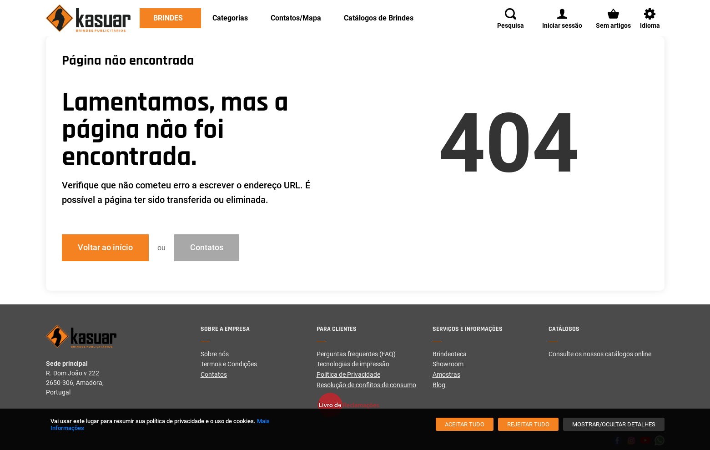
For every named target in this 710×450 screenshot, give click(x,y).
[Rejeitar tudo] (528, 424)
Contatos (206, 247)
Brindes (168, 18)
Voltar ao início (105, 247)
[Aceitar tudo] (464, 424)
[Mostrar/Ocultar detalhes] (614, 424)
